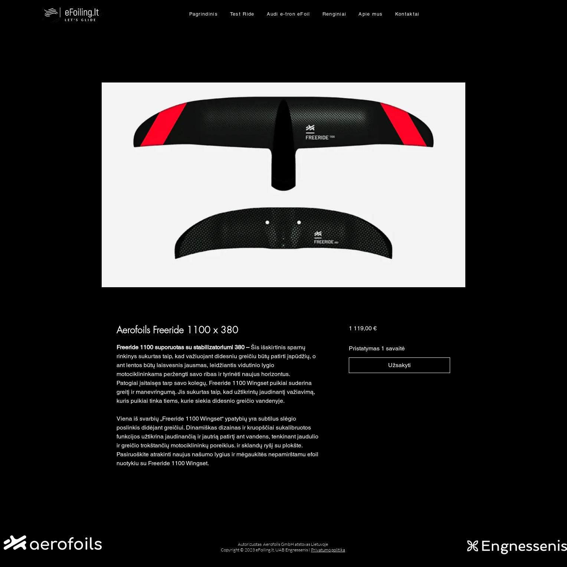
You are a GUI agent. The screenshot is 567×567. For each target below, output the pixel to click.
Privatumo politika (328, 550)
